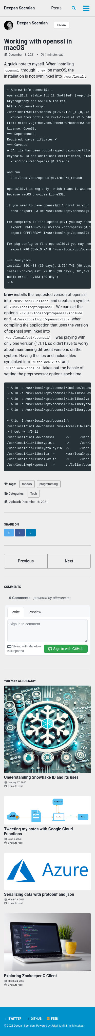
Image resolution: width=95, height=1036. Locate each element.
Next (69, 561)
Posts (56, 8)
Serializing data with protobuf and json (39, 894)
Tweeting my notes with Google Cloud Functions (38, 831)
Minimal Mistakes (73, 1025)
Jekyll (54, 1025)
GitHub (34, 1018)
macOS (27, 484)
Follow (61, 25)
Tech (33, 493)
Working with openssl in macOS (38, 44)
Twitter (12, 1018)
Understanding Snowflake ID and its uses (41, 777)
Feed (52, 1018)
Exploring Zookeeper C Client (30, 975)
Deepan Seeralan (19, 8)
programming (49, 484)
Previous (26, 561)
